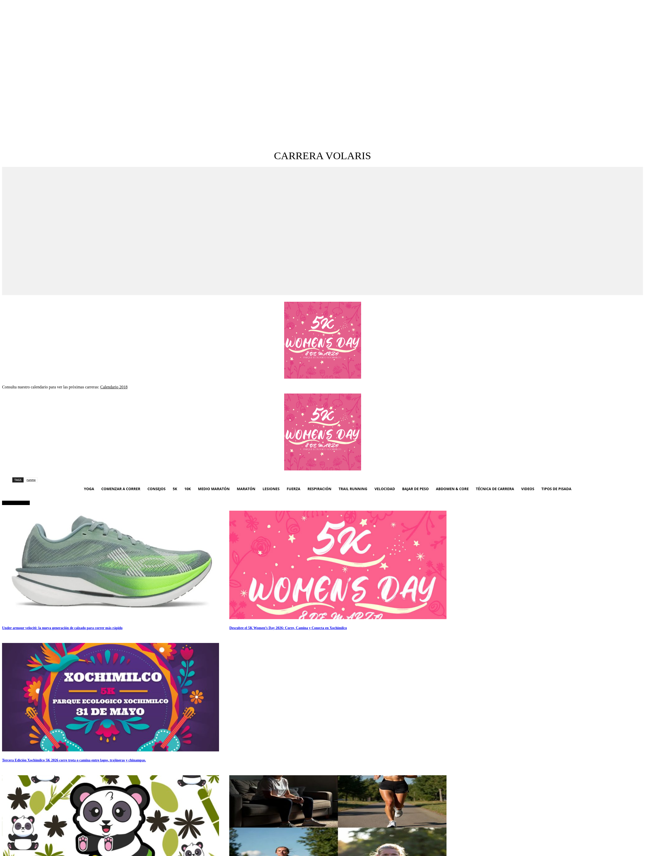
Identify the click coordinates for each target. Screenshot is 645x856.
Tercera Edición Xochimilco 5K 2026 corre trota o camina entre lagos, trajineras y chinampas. (74, 760)
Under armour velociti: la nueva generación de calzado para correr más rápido (62, 628)
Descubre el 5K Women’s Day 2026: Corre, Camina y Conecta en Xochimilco (288, 628)
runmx (31, 480)
